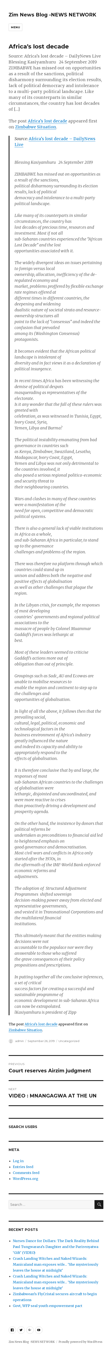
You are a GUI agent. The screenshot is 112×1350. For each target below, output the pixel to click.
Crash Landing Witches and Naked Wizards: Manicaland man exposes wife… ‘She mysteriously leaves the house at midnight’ (55, 1264)
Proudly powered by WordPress (80, 1342)
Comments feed (26, 1173)
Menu (15, 27)
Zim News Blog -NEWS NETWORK (52, 15)
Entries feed (23, 1167)
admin (19, 1041)
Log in (18, 1161)
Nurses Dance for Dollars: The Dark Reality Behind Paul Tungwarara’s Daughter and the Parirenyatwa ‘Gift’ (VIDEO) (56, 1247)
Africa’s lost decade (47, 121)
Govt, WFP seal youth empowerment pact (48, 1306)
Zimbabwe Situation (35, 126)
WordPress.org (25, 1179)
